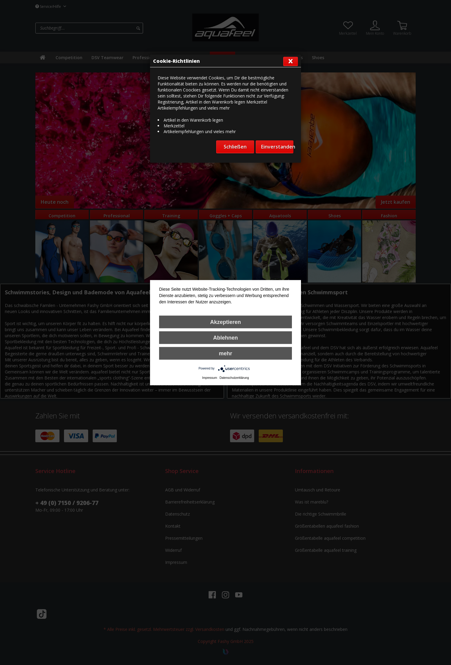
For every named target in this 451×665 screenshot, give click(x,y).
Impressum (209, 377)
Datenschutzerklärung (234, 377)
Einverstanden (277, 146)
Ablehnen (225, 337)
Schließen (235, 146)
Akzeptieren (225, 322)
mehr (225, 353)
